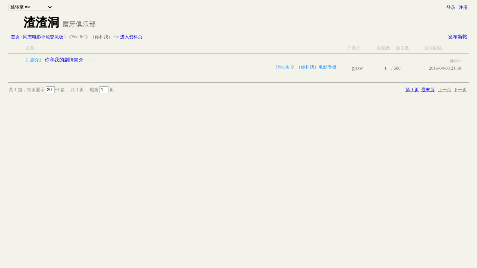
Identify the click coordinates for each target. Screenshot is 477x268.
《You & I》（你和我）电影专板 (305, 67)
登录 (450, 7)
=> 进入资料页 (128, 36)
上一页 (444, 89)
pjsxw (357, 68)
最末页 (428, 89)
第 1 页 (412, 89)
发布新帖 (457, 36)
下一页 (460, 89)
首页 (15, 36)
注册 (463, 7)
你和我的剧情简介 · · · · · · (71, 60)
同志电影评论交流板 (43, 36)
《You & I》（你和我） (90, 36)
